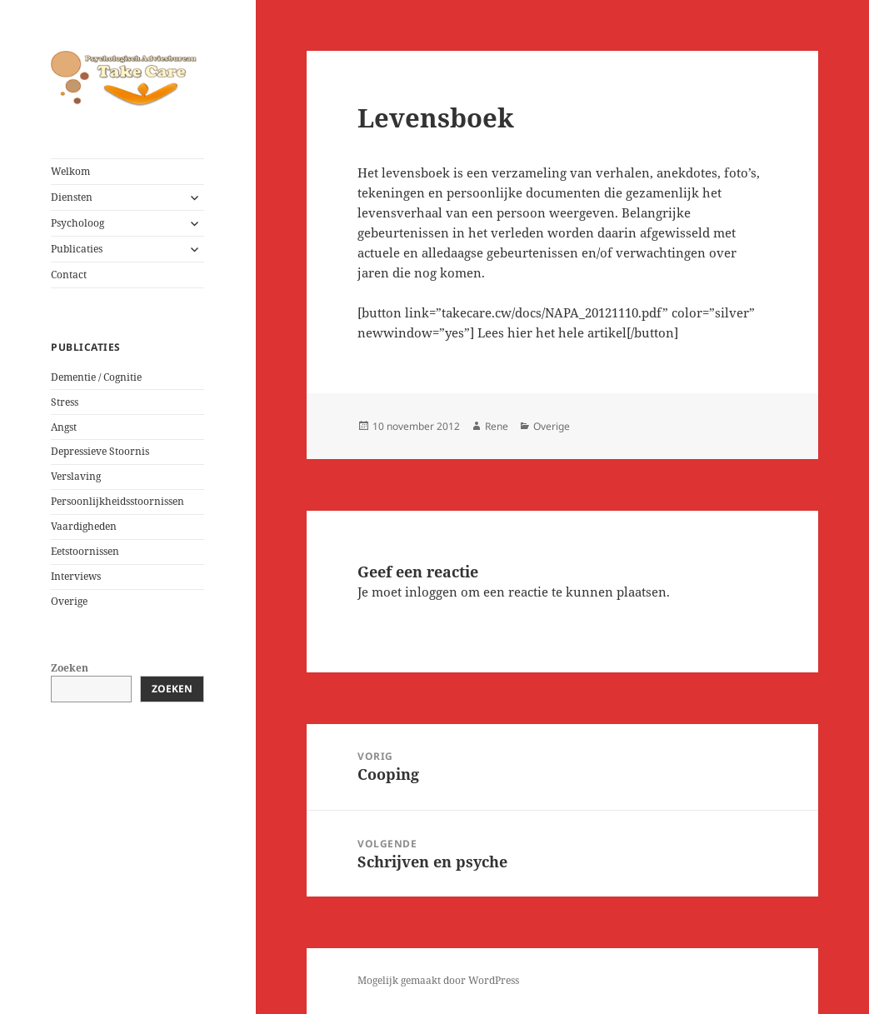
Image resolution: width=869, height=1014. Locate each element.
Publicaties (76, 249)
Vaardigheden (84, 526)
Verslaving (76, 476)
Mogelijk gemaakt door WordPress (438, 980)
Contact (69, 274)
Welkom (70, 171)
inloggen (431, 591)
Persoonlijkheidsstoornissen (117, 501)
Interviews (76, 576)
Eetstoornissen (85, 551)
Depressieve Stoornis (100, 451)
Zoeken (69, 668)
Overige (69, 601)
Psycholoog (77, 223)
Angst (64, 427)
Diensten (71, 197)
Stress (64, 402)
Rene (496, 426)
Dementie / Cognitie (96, 377)
